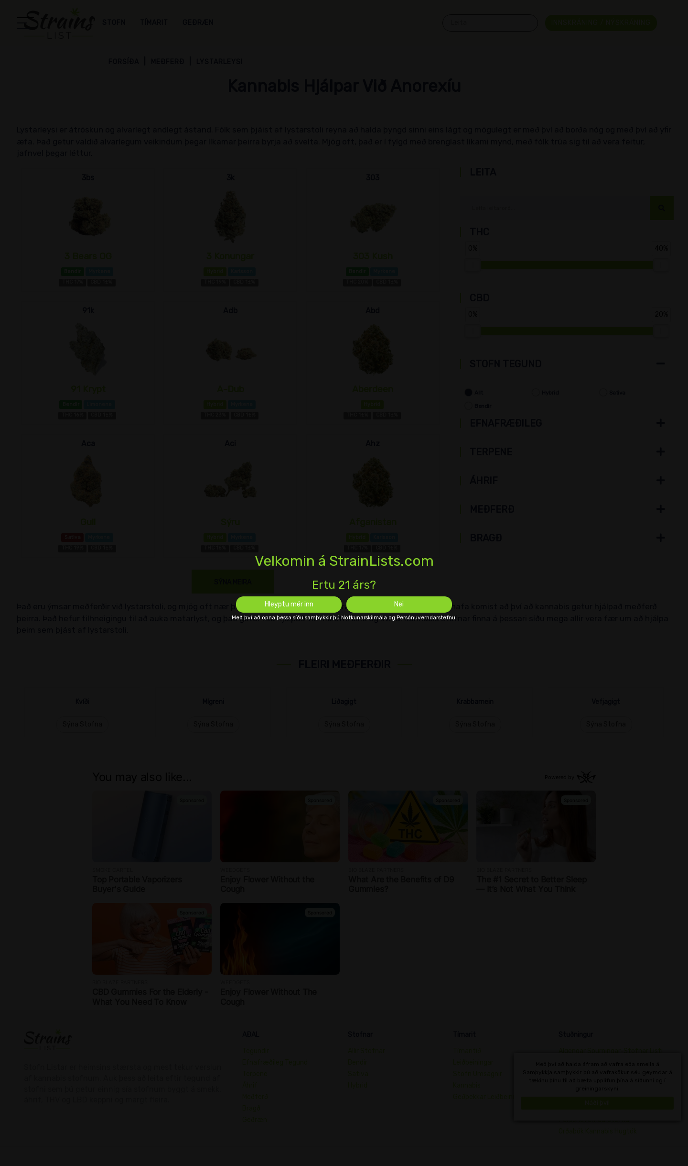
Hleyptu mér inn (289, 604)
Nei (399, 604)
